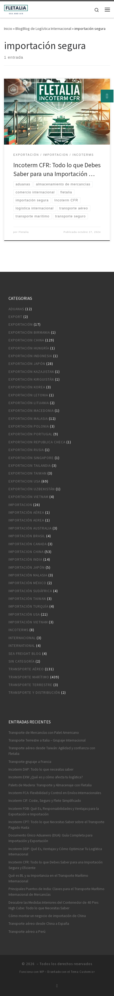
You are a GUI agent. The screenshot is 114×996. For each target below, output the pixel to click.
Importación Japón (27, 567)
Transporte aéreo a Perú (27, 931)
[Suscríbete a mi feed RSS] (57, 985)
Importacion (20, 505)
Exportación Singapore (31, 458)
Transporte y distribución (34, 692)
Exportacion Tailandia (30, 465)
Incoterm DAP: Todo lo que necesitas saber (41, 769)
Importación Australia (30, 528)
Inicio (8, 28)
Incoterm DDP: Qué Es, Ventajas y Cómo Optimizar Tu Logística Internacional (55, 852)
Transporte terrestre (30, 685)
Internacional (22, 638)
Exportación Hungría (29, 348)
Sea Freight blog (25, 653)
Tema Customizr (83, 972)
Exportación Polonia (29, 426)
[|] (16, 9)
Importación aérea (26, 512)
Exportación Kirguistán (31, 379)
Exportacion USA (24, 481)
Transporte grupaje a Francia (30, 761)
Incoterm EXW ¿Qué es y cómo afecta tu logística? (46, 777)
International (22, 645)
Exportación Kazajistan (31, 371)
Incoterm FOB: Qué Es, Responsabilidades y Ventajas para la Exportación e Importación (54, 811)
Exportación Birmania (29, 332)
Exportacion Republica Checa (37, 442)
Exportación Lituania (29, 403)
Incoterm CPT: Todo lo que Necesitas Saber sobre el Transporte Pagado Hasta (56, 825)
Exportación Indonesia (30, 356)
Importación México (27, 583)
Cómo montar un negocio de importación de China (47, 916)
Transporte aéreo (26, 669)
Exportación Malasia (28, 418)
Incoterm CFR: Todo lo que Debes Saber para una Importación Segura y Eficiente (56, 865)
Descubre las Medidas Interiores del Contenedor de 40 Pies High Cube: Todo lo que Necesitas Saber (53, 905)
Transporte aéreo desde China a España (39, 923)
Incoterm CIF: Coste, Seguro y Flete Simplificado (45, 800)
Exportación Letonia (28, 395)
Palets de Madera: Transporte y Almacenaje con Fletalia (50, 785)
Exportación (21, 324)
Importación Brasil (27, 536)
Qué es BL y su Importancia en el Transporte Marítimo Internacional (48, 878)
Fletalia (24, 232)
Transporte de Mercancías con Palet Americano (44, 732)
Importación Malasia (28, 575)
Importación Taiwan (27, 598)
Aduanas (16, 309)
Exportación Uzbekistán (32, 489)
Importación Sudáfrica (30, 591)
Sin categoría (22, 661)
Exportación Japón (27, 363)
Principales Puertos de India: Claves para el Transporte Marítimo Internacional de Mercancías (56, 892)
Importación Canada (28, 544)
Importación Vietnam (28, 622)
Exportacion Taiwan (28, 473)
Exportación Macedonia (31, 410)
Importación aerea (26, 520)
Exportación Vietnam (28, 497)
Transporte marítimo (29, 677)
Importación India (25, 559)
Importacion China (26, 551)
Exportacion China (26, 340)
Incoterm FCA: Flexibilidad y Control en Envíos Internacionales (55, 793)
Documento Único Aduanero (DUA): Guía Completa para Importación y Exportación (50, 838)
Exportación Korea (27, 387)
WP (42, 972)
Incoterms (18, 630)
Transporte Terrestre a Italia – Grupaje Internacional (47, 740)
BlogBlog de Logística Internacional (43, 28)
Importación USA (24, 614)
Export (15, 316)
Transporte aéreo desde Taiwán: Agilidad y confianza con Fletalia (52, 751)
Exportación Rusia (26, 450)
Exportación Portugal (30, 434)
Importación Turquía (28, 606)
